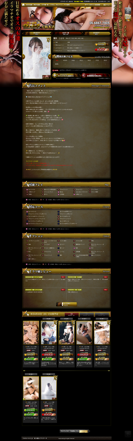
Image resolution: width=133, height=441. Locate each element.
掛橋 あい (66, 346)
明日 (87, 314)
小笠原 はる (30, 402)
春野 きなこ (48, 346)
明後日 (102, 314)
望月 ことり (48, 402)
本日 (71, 314)
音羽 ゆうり (30, 346)
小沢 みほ (84, 346)
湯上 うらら (101, 346)
